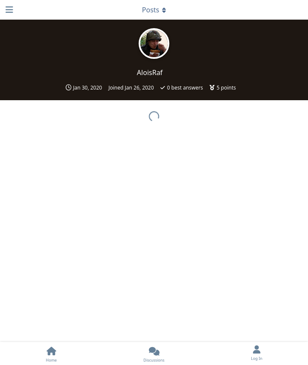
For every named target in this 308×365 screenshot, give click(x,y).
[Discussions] (154, 353)
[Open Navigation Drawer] (8, 10)
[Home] (51, 353)
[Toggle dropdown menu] (154, 10)
